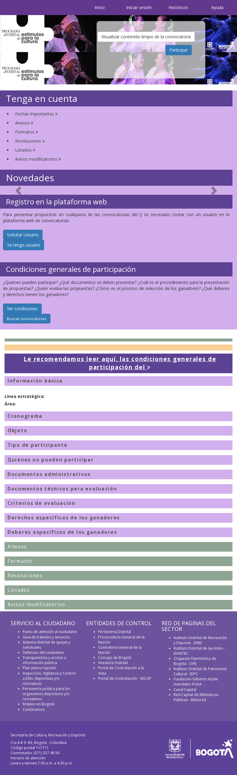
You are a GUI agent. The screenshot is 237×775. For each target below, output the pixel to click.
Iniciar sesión (139, 7)
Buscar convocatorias (26, 318)
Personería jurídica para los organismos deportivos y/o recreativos (46, 693)
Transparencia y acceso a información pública (44, 660)
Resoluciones (30, 141)
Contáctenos (33, 709)
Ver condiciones (22, 308)
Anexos (24, 123)
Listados (25, 150)
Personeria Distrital (114, 631)
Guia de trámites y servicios (46, 637)
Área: (10, 404)
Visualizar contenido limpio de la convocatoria (146, 36)
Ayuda (217, 7)
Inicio (99, 7)
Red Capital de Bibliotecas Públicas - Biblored (196, 697)
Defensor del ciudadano (43, 652)
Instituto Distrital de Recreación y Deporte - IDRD (200, 640)
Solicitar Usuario (23, 235)
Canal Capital (185, 689)
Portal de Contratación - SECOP (124, 678)
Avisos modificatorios (38, 159)
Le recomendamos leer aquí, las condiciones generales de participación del (120, 363)
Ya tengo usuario (23, 245)
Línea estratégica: (25, 396)
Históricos (178, 7)
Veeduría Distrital (113, 662)
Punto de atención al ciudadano (50, 631)
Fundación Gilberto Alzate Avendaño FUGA (196, 681)
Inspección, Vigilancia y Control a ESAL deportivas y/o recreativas (49, 678)
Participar (178, 50)
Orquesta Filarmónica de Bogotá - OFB (195, 661)
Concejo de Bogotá (114, 657)
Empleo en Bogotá (38, 704)
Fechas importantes (36, 114)
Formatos (26, 132)
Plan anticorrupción (39, 667)
